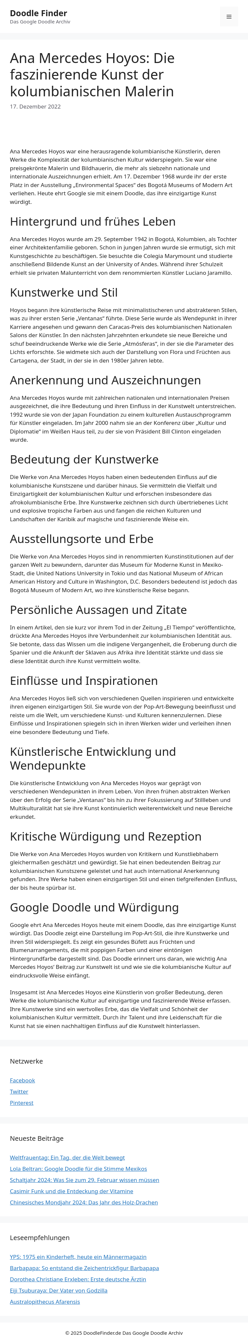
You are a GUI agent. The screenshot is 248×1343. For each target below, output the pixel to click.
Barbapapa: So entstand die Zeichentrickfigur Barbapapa (84, 1268)
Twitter (19, 1091)
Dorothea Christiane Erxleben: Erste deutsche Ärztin (78, 1279)
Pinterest (21, 1102)
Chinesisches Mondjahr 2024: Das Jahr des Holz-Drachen (84, 1202)
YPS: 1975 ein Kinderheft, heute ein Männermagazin (78, 1257)
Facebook (22, 1080)
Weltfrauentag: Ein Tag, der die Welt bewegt (67, 1157)
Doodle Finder (38, 12)
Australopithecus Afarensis (45, 1301)
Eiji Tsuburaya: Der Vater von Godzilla (59, 1290)
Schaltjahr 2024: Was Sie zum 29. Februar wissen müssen (84, 1180)
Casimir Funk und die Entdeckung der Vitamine (71, 1191)
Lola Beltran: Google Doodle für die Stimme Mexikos (78, 1168)
